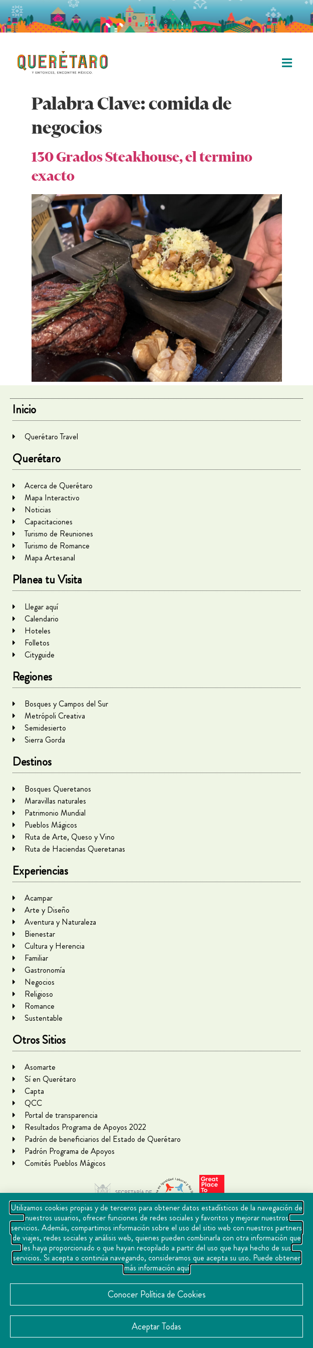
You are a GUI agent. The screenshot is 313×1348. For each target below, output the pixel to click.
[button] (286, 63)
